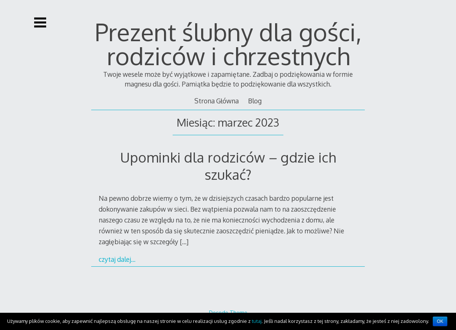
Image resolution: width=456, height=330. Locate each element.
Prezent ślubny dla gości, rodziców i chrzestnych (228, 43)
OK (440, 321)
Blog (255, 101)
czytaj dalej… (117, 259)
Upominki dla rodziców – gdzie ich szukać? (228, 165)
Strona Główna (216, 101)
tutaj (257, 321)
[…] (184, 241)
